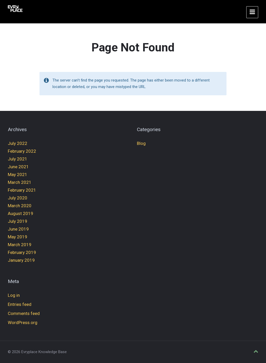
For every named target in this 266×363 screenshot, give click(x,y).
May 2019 (17, 236)
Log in (14, 295)
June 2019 (18, 229)
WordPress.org (22, 322)
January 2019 (21, 260)
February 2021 (22, 190)
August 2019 (20, 213)
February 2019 (22, 252)
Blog (141, 143)
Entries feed (19, 304)
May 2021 (17, 174)
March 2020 (19, 205)
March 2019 (19, 244)
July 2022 (17, 143)
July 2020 (17, 197)
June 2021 (18, 166)
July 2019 (17, 221)
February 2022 (22, 151)
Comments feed (24, 313)
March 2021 (19, 182)
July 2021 (17, 159)
